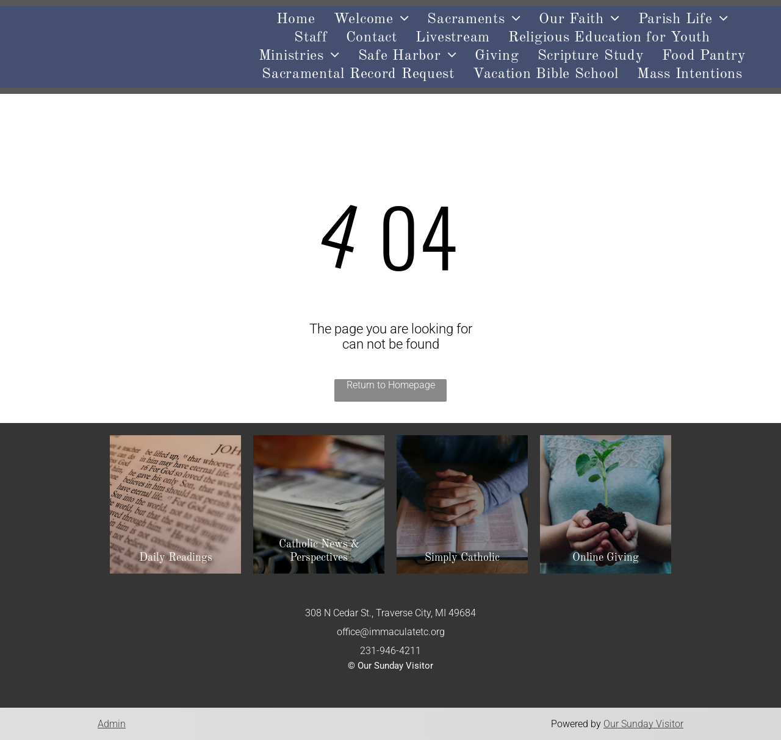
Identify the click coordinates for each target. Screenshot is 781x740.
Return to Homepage (391, 385)
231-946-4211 (390, 650)
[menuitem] (296, 19)
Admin (112, 724)
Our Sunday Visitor (643, 724)
